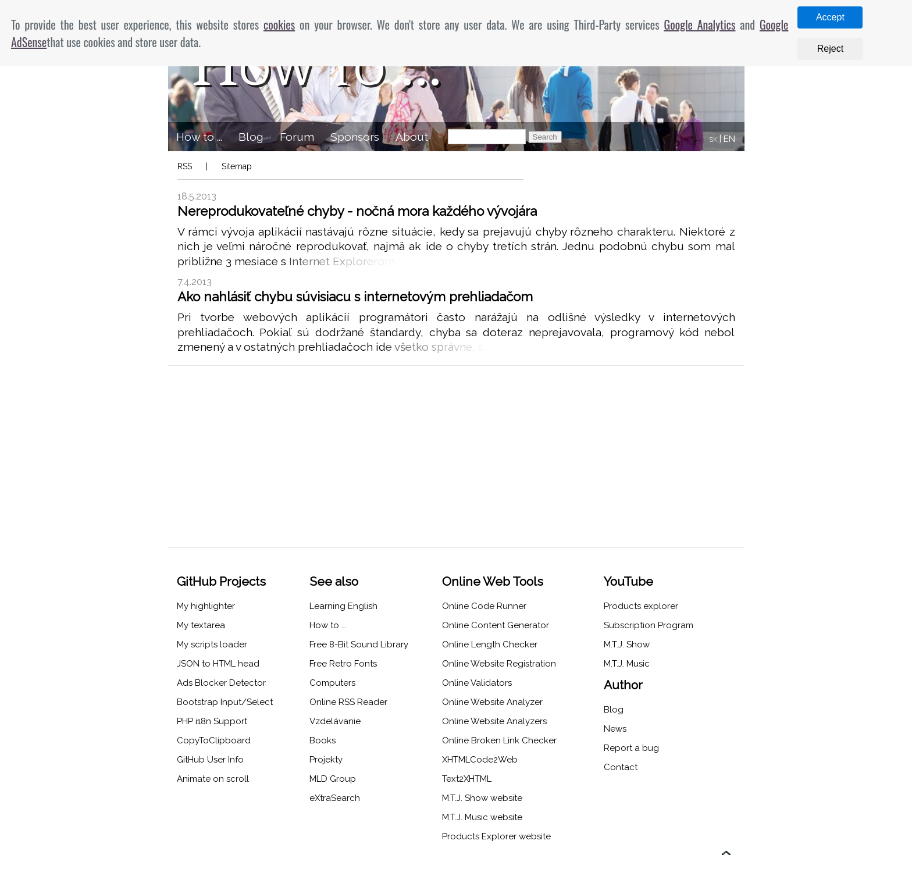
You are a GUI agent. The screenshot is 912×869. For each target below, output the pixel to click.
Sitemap (237, 166)
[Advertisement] (456, 456)
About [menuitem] (412, 136)
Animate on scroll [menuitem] (213, 779)
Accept (830, 17)
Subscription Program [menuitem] (648, 625)
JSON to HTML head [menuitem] (218, 663)
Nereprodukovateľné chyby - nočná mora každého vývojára (357, 211)
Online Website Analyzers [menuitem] (494, 721)
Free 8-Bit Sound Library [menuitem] (358, 644)
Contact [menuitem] (620, 767)
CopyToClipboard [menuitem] (214, 740)
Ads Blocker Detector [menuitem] (221, 683)
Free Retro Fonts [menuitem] (343, 663)
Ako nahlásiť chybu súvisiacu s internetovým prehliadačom (355, 296)
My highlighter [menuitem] (206, 606)
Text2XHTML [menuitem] (466, 779)
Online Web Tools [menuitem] (492, 581)
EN (729, 139)
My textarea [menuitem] (201, 625)
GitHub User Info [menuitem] (210, 759)
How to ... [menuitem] (199, 136)
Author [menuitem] (623, 685)
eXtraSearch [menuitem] (334, 798)
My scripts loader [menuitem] (212, 644)
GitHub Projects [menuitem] (221, 581)
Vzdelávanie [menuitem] (335, 721)
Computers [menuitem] (332, 683)
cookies (279, 24)
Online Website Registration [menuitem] (499, 663)
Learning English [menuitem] (343, 606)
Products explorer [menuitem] (641, 606)
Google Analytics (699, 24)
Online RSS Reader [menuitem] (348, 702)
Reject (830, 49)
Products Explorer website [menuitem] (496, 836)
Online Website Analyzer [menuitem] (492, 702)
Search (545, 137)
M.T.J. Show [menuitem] (627, 644)
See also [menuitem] (333, 581)
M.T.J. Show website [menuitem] (482, 798)
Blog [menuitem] (250, 136)
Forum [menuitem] (297, 136)
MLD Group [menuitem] (332, 779)
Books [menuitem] (322, 740)
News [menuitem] (615, 729)
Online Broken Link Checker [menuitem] (499, 740)
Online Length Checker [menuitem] (489, 644)
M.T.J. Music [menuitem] (627, 663)
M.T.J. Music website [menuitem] (482, 817)
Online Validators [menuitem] (477, 683)
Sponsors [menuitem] (354, 136)
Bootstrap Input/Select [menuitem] (225, 702)
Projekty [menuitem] (326, 759)
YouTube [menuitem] (628, 581)
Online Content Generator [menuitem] (495, 625)
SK (713, 140)
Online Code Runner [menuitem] (484, 606)
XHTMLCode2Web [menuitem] (480, 759)
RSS (184, 166)
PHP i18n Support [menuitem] (212, 721)
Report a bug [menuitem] (631, 748)
